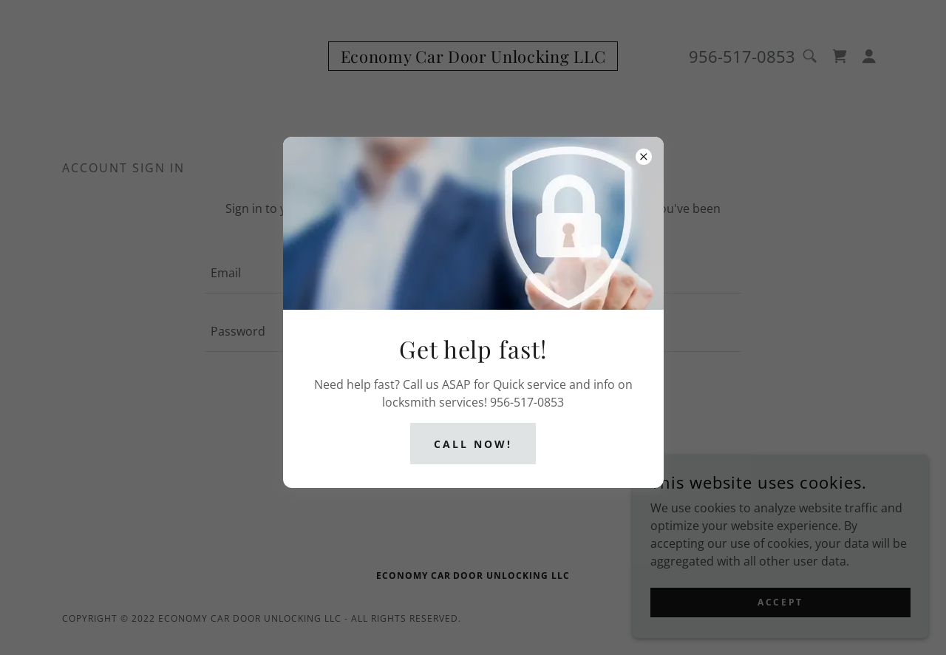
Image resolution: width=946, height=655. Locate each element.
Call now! (473, 444)
